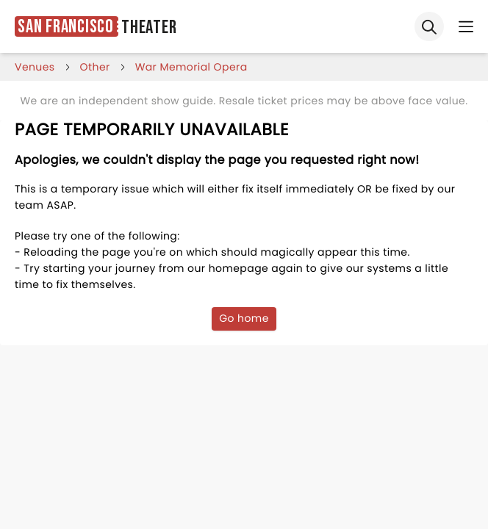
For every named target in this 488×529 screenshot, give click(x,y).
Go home (244, 318)
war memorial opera (191, 67)
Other (95, 67)
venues (35, 67)
